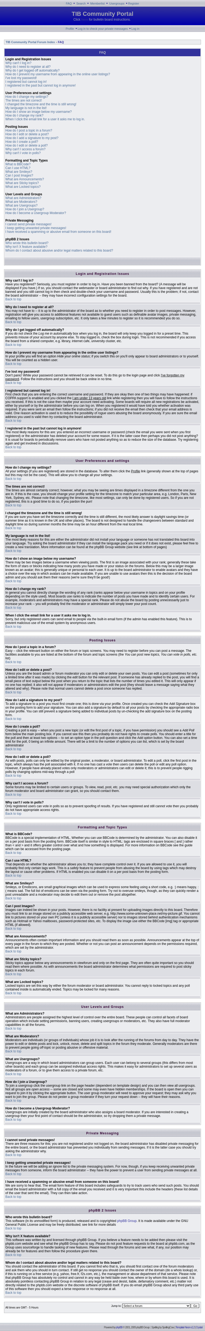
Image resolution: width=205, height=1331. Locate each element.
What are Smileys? (18, 172)
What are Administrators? (23, 198)
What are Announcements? (24, 179)
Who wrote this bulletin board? (26, 243)
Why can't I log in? (18, 63)
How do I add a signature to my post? (31, 138)
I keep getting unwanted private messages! (35, 228)
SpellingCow (168, 1327)
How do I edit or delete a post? (27, 134)
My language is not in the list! (26, 108)
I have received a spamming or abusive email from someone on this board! (58, 232)
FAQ (69, 3)
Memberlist (97, 3)
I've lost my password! (21, 78)
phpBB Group (127, 1221)
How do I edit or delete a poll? (26, 145)
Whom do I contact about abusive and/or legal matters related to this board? (59, 250)
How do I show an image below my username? (38, 112)
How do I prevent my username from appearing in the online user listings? (57, 74)
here (84, 19)
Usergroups (116, 3)
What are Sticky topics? (22, 183)
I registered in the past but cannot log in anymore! (40, 85)
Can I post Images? (19, 175)
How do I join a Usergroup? (24, 209)
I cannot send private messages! (28, 224)
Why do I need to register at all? (27, 67)
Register (133, 3)
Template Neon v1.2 (185, 1327)
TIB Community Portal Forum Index (30, 42)
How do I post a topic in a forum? (28, 130)
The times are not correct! (23, 100)
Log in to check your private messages (103, 28)
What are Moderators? (21, 202)
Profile (70, 28)
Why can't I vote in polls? (23, 153)
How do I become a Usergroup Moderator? (35, 213)
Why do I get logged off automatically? (32, 70)
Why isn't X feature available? (26, 247)
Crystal (199, 1327)
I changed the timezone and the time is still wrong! (40, 104)
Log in (135, 28)
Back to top (13, 299)
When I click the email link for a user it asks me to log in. (45, 119)
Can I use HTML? (17, 168)
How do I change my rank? (24, 115)
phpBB (119, 1327)
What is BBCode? (18, 164)
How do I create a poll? (21, 142)
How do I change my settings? (26, 97)
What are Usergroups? (21, 205)
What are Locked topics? (23, 187)
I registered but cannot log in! (26, 82)
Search (81, 3)
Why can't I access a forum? (25, 149)
